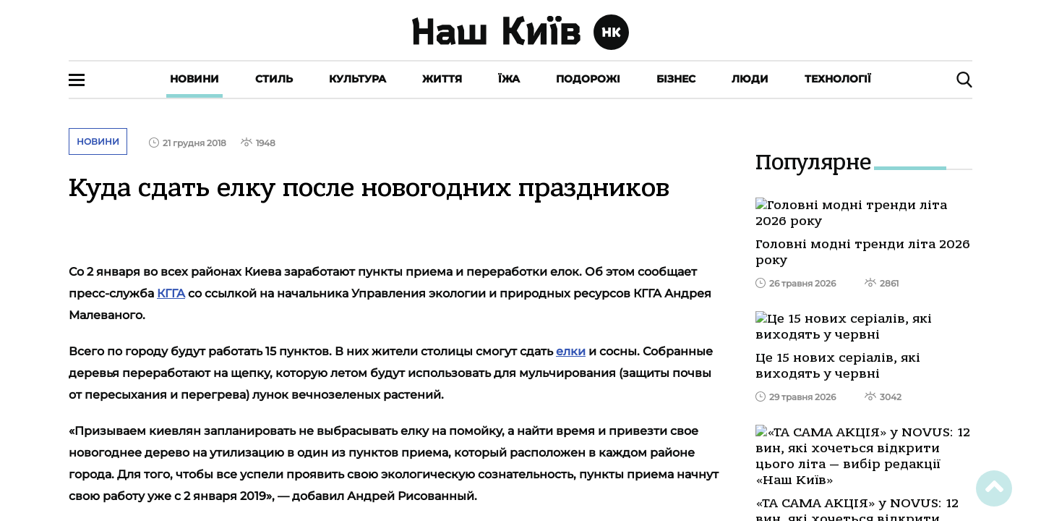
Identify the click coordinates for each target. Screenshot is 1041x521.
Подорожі (588, 78)
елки (571, 351)
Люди (750, 78)
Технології (838, 78)
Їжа (509, 78)
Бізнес (675, 78)
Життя (442, 78)
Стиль (274, 78)
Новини (194, 78)
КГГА (171, 293)
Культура (357, 78)
